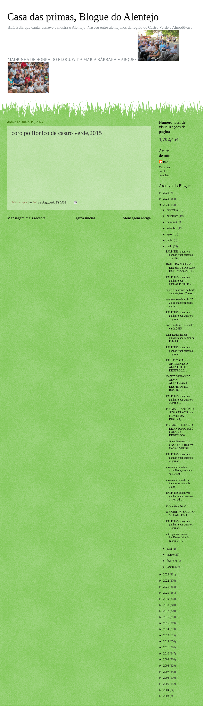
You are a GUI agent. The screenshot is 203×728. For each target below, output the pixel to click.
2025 (166, 198)
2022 (166, 580)
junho (170, 240)
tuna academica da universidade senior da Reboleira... (180, 338)
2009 (166, 659)
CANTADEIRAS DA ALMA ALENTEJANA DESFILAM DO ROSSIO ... (178, 383)
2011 (166, 647)
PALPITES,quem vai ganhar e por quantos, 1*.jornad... (179, 496)
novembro (173, 215)
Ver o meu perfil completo (165, 171)
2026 (166, 192)
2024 (166, 204)
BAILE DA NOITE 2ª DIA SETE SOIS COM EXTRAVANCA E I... (180, 268)
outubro (171, 222)
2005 (166, 683)
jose (165, 161)
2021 (166, 586)
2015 (166, 623)
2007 (166, 671)
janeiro (171, 566)
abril (170, 548)
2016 (166, 617)
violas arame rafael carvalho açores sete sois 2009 (179, 471)
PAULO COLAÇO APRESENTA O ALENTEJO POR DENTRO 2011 (177, 365)
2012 (166, 641)
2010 (166, 653)
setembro (172, 228)
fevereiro (172, 560)
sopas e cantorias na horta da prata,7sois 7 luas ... (180, 292)
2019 (166, 598)
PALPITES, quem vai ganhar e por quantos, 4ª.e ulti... (179, 255)
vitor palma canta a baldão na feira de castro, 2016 (177, 537)
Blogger (124, 719)
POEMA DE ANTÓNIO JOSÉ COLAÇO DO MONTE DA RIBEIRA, (180, 414)
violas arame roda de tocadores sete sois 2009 (178, 483)
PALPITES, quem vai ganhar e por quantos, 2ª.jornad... (179, 458)
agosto (171, 234)
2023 (166, 574)
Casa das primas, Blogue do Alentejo (83, 16)
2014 (166, 629)
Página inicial (84, 218)
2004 (166, 690)
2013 (166, 635)
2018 (166, 605)
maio (170, 246)
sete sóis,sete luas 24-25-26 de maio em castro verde (180, 303)
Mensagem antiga (137, 218)
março (170, 554)
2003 (166, 695)
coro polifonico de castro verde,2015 (180, 327)
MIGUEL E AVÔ (176, 505)
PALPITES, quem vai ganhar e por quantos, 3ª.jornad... (179, 316)
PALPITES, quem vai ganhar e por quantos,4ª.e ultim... (179, 280)
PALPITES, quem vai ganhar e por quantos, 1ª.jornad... (179, 525)
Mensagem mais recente (26, 218)
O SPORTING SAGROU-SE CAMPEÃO (181, 513)
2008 (166, 665)
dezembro (173, 210)
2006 (166, 677)
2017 (166, 611)
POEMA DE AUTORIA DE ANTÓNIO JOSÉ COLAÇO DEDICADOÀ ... (179, 430)
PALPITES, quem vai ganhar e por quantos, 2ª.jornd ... (179, 399)
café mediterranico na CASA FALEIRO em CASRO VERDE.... (179, 445)
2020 (166, 592)
